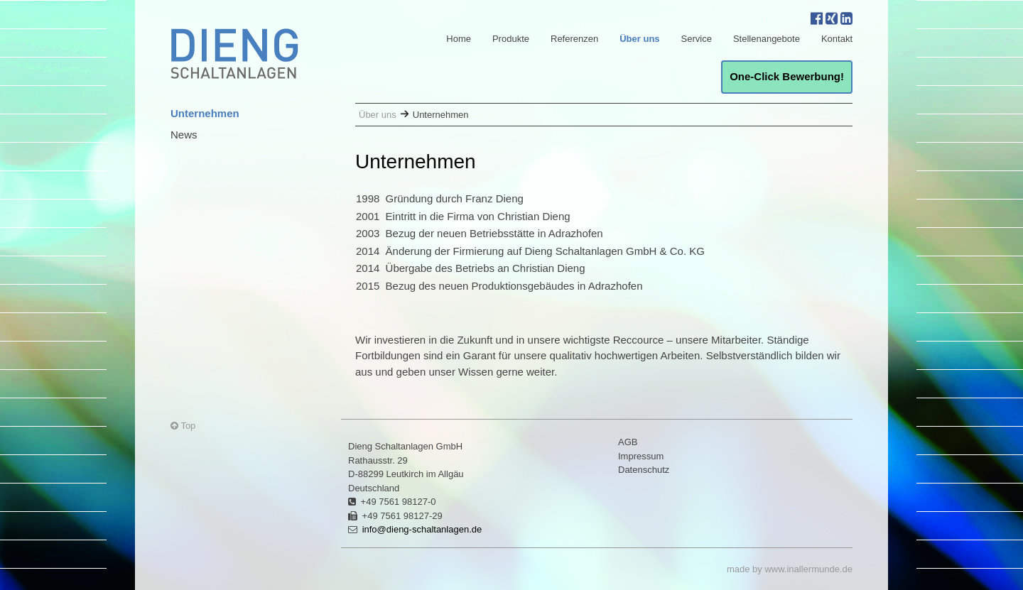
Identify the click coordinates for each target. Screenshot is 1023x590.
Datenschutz (643, 469)
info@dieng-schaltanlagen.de (422, 529)
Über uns (639, 38)
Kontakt (836, 38)
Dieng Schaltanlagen (234, 53)
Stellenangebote (766, 38)
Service (696, 38)
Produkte (510, 38)
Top (182, 425)
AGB (627, 442)
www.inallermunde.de (808, 569)
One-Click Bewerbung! (787, 76)
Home (458, 38)
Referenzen (574, 38)
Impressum (641, 456)
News (183, 135)
